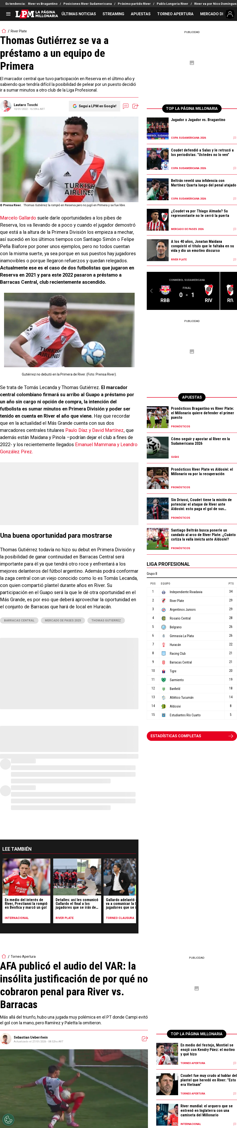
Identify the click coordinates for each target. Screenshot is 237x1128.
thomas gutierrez (106, 620)
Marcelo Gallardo (18, 218)
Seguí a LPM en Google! (97, 106)
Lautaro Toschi (26, 105)
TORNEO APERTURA (175, 14)
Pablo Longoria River (172, 3)
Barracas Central (19, 620)
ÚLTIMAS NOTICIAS (79, 14)
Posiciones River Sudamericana (87, 3)
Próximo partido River (134, 3)
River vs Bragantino (42, 3)
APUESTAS (141, 14)
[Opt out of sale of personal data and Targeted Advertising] (8, 1120)
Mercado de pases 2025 (63, 620)
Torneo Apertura (23, 956)
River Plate (19, 31)
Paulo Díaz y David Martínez (94, 430)
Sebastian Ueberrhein (31, 1037)
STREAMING (113, 14)
